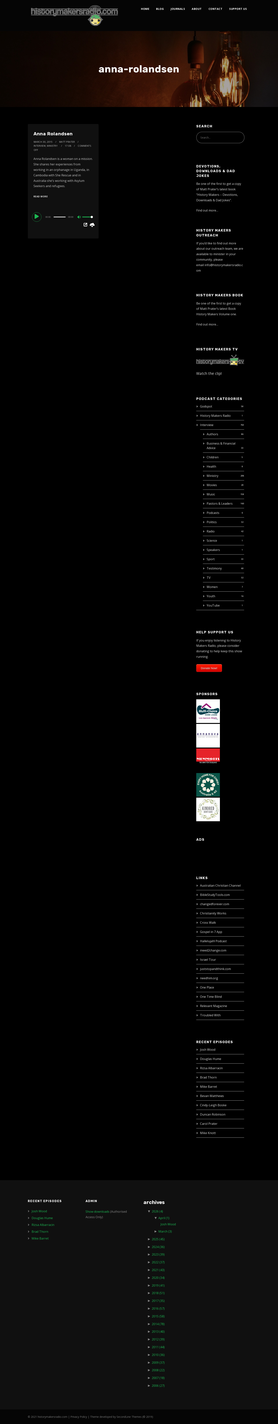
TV (209, 578)
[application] (63, 217)
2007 (158, 1378)
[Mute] (79, 217)
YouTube (213, 605)
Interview (206, 425)
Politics (212, 522)
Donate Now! (209, 668)
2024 (158, 1247)
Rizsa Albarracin (211, 1068)
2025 (158, 1239)
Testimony (214, 568)
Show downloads (97, 1211)
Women (212, 587)
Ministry (212, 476)
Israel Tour (208, 960)
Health (211, 466)
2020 (158, 1278)
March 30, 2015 (43, 141)
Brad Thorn (208, 1077)
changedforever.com (214, 904)
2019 (158, 1285)
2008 (158, 1370)
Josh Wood (207, 1049)
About (197, 9)
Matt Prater (67, 141)
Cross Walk (208, 922)
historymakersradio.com (52, 1417)
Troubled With (210, 1015)
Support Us (238, 9)
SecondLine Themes (129, 1417)
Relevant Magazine (213, 1006)
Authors (212, 434)
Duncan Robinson (212, 1114)
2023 (158, 1254)
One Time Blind (211, 997)
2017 (158, 1301)
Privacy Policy (78, 1417)
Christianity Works (213, 913)
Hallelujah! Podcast (213, 941)
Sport (211, 559)
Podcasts (213, 513)
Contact (216, 9)
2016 (158, 1308)
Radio (211, 531)
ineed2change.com (213, 950)
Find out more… (207, 210)
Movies (212, 485)
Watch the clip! (209, 373)
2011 (158, 1347)
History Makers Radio (215, 416)
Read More (40, 196)
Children (213, 457)
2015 (158, 1316)
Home (145, 9)
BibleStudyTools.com (215, 895)
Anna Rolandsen (53, 133)
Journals (178, 9)
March (165, 1231)
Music (211, 494)
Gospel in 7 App (211, 932)
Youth (211, 596)
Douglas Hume (210, 1059)
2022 (158, 1262)
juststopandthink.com (215, 969)
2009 (158, 1362)
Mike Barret (208, 1087)
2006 (158, 1386)
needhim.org (209, 978)
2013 (158, 1331)
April (163, 1218)
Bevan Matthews (212, 1096)
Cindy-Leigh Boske (213, 1105)
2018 (158, 1293)
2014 (158, 1324)
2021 (158, 1270)
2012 (158, 1339)
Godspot (206, 406)
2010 (158, 1355)
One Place (207, 987)
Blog (160, 9)
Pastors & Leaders (220, 503)
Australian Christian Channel (220, 885)
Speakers (213, 550)
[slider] (87, 220)
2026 (157, 1211)
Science (212, 540)
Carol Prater (208, 1124)
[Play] (37, 217)
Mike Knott (208, 1133)
